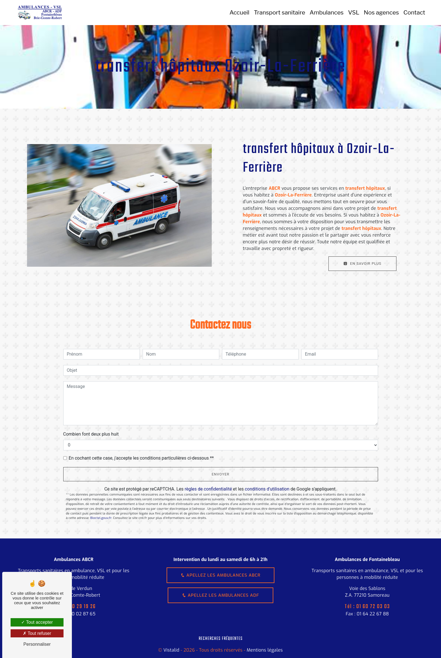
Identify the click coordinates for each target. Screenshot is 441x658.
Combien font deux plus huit (91, 434)
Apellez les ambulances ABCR (220, 575)
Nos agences (381, 12)
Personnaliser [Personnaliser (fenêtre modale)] (37, 644)
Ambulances (326, 12)
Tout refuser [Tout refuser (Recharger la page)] (37, 633)
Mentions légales (264, 650)
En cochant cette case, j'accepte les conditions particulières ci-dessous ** (141, 458)
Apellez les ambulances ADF (220, 596)
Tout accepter (37, 622)
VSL (353, 12)
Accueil (239, 12)
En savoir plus (362, 263)
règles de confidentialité (208, 489)
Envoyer (221, 474)
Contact (414, 12)
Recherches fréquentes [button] (221, 638)
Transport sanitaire (279, 12)
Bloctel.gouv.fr (100, 518)
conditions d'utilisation (267, 489)
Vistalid (171, 650)
